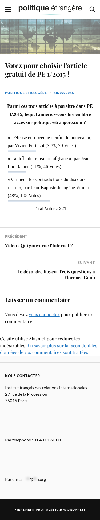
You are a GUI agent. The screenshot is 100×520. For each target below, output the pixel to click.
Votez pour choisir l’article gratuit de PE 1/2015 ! (46, 69)
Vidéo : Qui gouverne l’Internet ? (39, 245)
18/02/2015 (64, 93)
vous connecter (44, 314)
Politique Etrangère (26, 93)
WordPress (74, 509)
